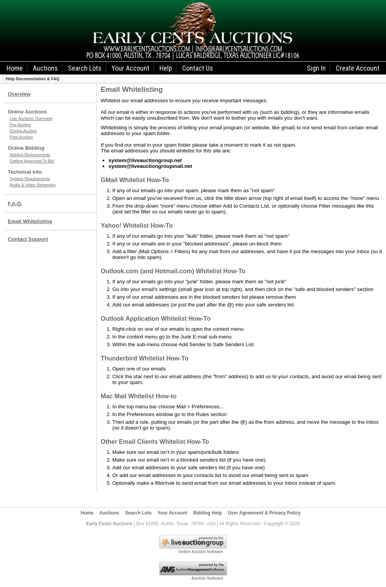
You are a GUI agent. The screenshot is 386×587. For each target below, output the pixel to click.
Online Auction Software (200, 552)
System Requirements (30, 178)
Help (165, 68)
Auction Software (207, 578)
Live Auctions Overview (31, 118)
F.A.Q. (15, 203)
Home (15, 68)
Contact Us (197, 68)
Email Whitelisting (30, 221)
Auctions (45, 68)
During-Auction (23, 131)
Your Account (130, 68)
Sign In (316, 68)
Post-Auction (21, 137)
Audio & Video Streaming (33, 185)
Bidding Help (207, 513)
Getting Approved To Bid (32, 161)
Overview (19, 94)
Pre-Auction (20, 124)
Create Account (357, 68)
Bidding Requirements (30, 154)
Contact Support (28, 239)
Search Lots (85, 68)
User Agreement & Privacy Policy (264, 513)
